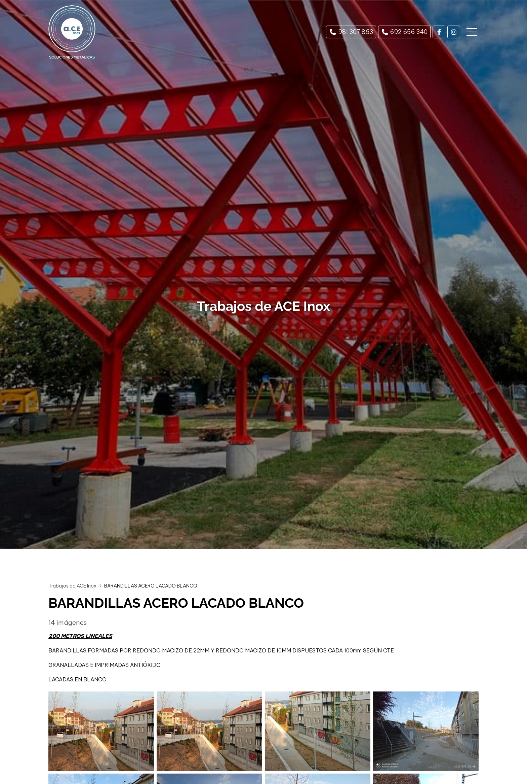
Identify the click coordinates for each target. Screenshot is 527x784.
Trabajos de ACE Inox (72, 586)
